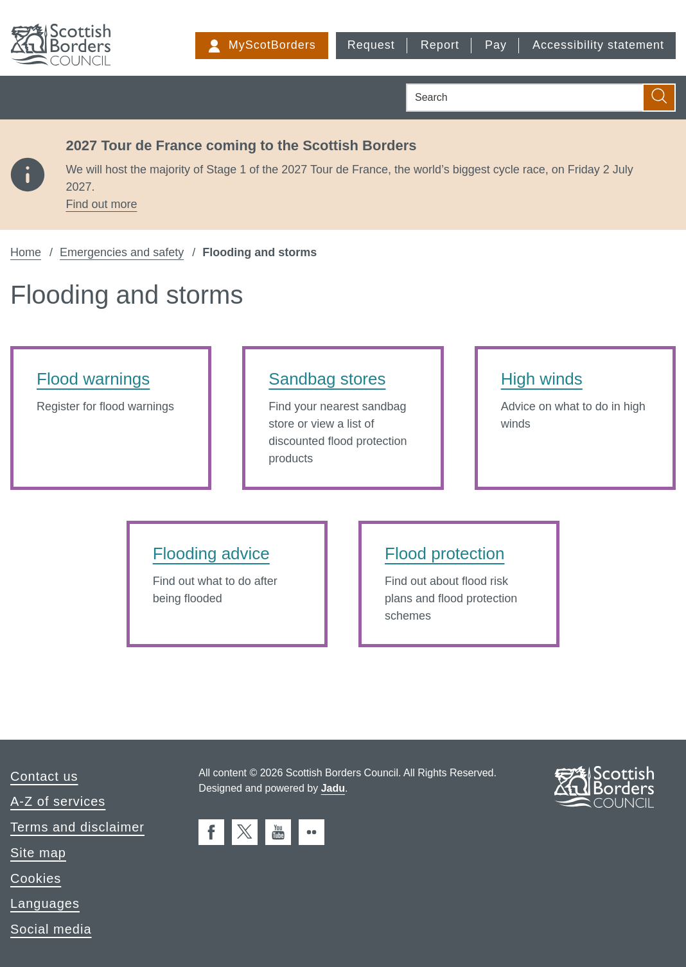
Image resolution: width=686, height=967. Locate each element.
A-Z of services (57, 801)
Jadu (333, 788)
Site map (38, 853)
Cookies (35, 878)
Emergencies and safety (122, 252)
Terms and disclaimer (77, 827)
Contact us (44, 776)
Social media (51, 929)
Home (25, 252)
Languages (45, 903)
